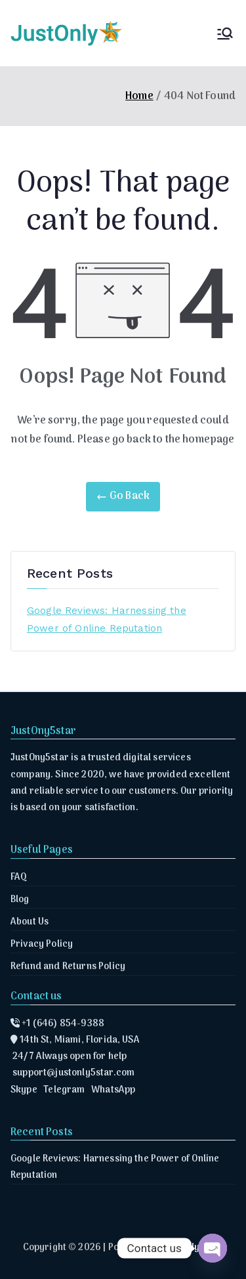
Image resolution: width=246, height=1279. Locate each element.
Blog (20, 899)
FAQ (18, 877)
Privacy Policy (41, 944)
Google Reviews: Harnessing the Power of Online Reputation (106, 619)
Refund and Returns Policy (67, 966)
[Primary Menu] (225, 33)
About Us (29, 922)
